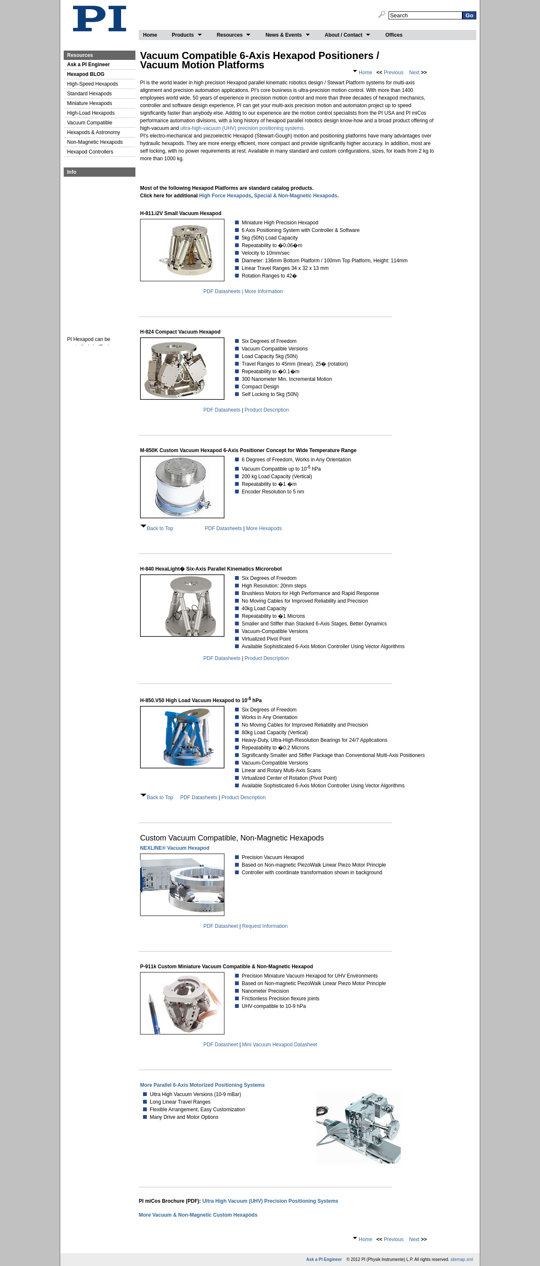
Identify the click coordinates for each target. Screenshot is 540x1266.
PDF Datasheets (221, 410)
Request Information (265, 926)
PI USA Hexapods (99, 19)
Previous (392, 72)
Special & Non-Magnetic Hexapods (295, 196)
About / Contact (348, 35)
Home (150, 35)
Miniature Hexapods (89, 103)
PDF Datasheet (220, 926)
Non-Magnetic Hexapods (95, 142)
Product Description (267, 410)
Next (413, 72)
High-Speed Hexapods (92, 84)
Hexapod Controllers (90, 152)
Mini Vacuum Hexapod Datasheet (279, 1045)
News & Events (287, 35)
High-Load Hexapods (91, 113)
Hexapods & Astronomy (93, 132)
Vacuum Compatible (89, 123)
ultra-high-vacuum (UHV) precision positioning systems (241, 128)
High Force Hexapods (225, 196)
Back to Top (160, 528)
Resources (234, 35)
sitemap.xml (462, 1259)
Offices (393, 35)
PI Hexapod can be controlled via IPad (88, 345)
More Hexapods (264, 528)
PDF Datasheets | (224, 291)
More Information (264, 291)
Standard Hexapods (89, 94)
